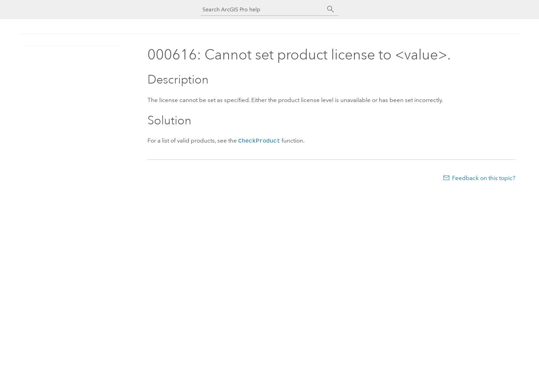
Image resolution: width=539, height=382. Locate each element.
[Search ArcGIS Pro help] (262, 9)
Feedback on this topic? (483, 177)
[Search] (330, 9)
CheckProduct (259, 140)
